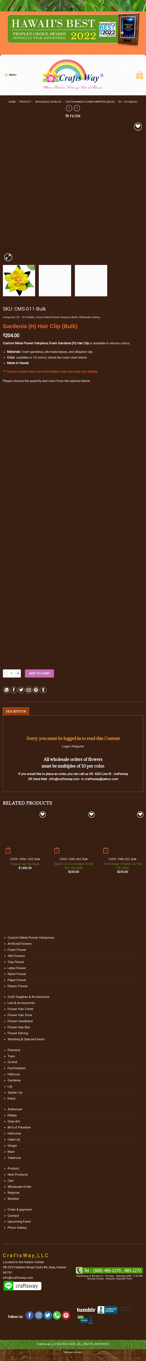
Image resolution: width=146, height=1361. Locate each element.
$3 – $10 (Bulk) (127, 101)
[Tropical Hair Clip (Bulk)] (25, 832)
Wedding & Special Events (26, 1039)
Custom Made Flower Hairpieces (31, 937)
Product (25, 101)
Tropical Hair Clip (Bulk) (25, 864)
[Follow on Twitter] (48, 1315)
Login (66, 746)
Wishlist (13, 1199)
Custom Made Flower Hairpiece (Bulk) (90, 101)
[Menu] (11, 75)
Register (78, 746)
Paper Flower (17, 980)
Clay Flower (16, 962)
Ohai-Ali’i (14, 1121)
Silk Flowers (16, 956)
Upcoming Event (19, 1221)
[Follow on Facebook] (29, 1315)
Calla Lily (14, 1139)
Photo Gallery (17, 1227)
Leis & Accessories (21, 1003)
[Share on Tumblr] (43, 690)
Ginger (12, 1145)
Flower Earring (18, 1033)
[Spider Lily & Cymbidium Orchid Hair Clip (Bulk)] (74, 832)
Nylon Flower (17, 974)
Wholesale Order (19, 1187)
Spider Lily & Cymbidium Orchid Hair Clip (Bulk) (73, 865)
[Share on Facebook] (13, 690)
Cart (11, 1180)
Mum (11, 1152)
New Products (18, 1174)
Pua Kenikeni (16, 1068)
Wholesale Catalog (48, 101)
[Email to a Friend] (28, 690)
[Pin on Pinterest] (36, 690)
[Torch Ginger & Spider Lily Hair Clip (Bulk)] (122, 832)
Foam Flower (17, 950)
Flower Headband (20, 1021)
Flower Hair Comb (20, 1009)
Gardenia (14, 1080)
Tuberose (14, 1158)
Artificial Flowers (20, 944)
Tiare (11, 1056)
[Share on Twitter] (21, 690)
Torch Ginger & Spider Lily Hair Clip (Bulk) (122, 865)
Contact (13, 1215)
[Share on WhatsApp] (6, 690)
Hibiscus (14, 1074)
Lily (10, 1086)
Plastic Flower (18, 986)
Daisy (11, 1098)
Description (16, 711)
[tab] (16, 711)
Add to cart (39, 673)
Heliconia (14, 1133)
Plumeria (14, 1050)
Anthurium (15, 1109)
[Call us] (57, 1315)
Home (12, 101)
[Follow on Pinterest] (66, 1315)
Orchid (12, 1062)
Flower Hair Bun (19, 1027)
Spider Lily (15, 1092)
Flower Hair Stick (20, 1015)
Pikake (12, 1115)
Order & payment (20, 1209)
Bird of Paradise (19, 1127)
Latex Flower (17, 968)
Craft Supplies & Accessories (28, 997)
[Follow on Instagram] (39, 1315)
